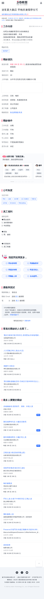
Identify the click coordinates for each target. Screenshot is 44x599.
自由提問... (34, 276)
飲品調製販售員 (16, 112)
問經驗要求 (34, 263)
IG (17, 572)
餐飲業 (21, 18)
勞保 (4, 199)
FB (22, 572)
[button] (12, 181)
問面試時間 (12, 270)
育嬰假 (33, 199)
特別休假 (13, 203)
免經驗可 (6, 51)
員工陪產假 (25, 199)
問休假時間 (12, 263)
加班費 (16, 199)
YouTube (27, 572)
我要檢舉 (28, 321)
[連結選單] (3, 3)
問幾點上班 (12, 276)
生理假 (5, 203)
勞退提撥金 (22, 203)
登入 (17, 296)
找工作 (16, 18)
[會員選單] (41, 3)
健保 (9, 199)
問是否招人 (34, 270)
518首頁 (10, 18)
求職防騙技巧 (14, 315)
